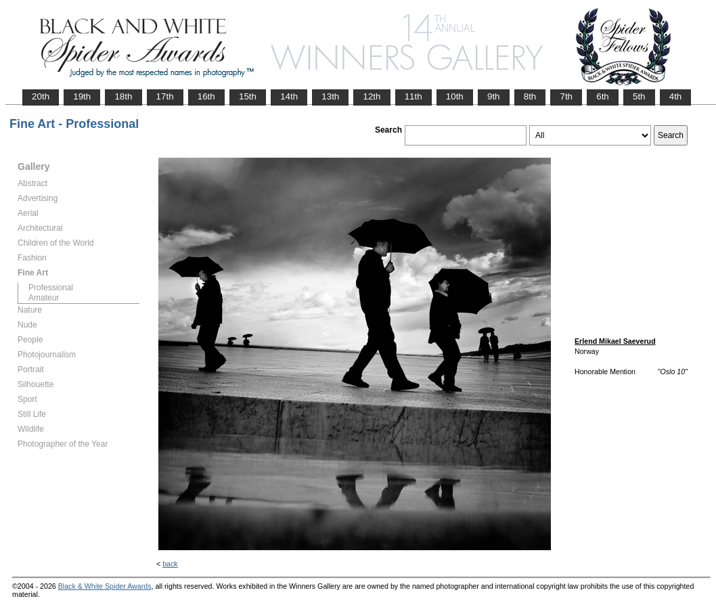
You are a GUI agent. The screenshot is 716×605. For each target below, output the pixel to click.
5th (639, 96)
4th (676, 96)
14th (289, 96)
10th (455, 96)
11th (413, 96)
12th (371, 96)
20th (40, 96)
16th (206, 96)
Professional (50, 287)
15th (247, 96)
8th (530, 96)
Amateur (43, 297)
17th (165, 96)
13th (330, 96)
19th (82, 96)
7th (566, 96)
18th (123, 96)
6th (603, 96)
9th (494, 96)
